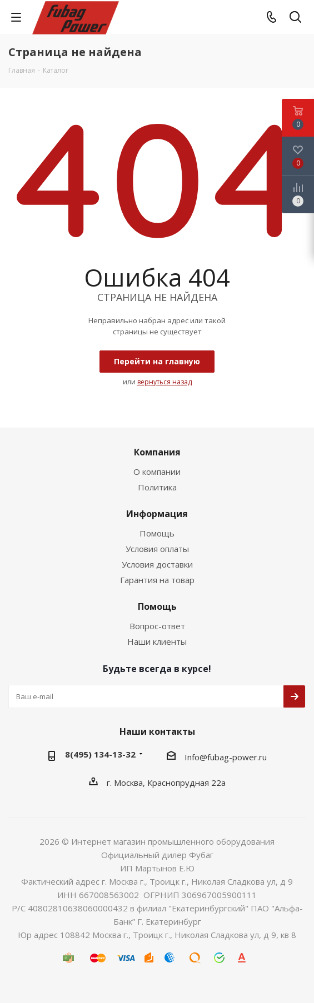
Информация (157, 514)
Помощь (157, 533)
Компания (157, 452)
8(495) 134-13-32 (100, 754)
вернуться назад (164, 382)
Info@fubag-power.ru (226, 757)
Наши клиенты (157, 641)
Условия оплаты (157, 548)
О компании (157, 471)
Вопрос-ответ (157, 625)
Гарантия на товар (157, 579)
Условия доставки (157, 564)
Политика (157, 487)
